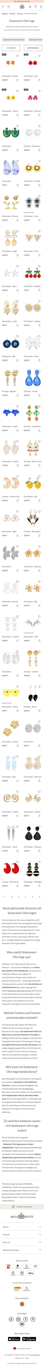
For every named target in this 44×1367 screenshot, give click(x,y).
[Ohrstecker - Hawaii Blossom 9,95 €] (11, 734)
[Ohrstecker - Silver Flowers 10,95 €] (33, 348)
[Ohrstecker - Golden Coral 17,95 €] (11, 454)
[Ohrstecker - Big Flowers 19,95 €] (11, 348)
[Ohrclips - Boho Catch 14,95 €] (33, 454)
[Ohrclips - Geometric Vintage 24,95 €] (33, 419)
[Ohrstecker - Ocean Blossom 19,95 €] (11, 419)
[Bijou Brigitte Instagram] (18, 1319)
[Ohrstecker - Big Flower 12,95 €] (33, 594)
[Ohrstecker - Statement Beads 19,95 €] (11, 138)
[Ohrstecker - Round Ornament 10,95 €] (11, 594)
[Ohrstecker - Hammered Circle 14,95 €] (11, 664)
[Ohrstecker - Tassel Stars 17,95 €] (11, 839)
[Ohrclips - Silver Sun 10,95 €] (33, 138)
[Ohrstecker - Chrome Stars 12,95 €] (11, 629)
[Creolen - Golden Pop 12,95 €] (11, 489)
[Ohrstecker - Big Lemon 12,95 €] (33, 489)
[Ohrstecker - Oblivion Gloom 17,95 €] (33, 839)
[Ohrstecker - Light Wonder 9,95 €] (11, 524)
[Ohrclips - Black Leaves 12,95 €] (33, 699)
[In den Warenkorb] (17, 80)
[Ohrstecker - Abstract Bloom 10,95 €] (33, 769)
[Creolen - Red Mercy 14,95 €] (11, 874)
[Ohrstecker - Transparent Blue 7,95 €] (11, 173)
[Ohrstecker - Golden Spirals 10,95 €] (11, 804)
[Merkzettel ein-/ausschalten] (17, 56)
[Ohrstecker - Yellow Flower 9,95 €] (11, 699)
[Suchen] (8, 6)
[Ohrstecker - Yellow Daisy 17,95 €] (11, 103)
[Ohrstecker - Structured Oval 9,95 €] (33, 734)
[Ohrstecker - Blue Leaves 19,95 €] (11, 769)
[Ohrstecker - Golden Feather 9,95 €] (33, 804)
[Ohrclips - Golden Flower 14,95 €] (33, 664)
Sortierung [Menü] (33, 48)
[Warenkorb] (41, 6)
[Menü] (11, 48)
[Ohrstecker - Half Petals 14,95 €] (33, 629)
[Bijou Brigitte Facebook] (25, 1319)
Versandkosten (35, 1355)
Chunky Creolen (14, 1048)
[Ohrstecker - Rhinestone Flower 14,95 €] (11, 559)
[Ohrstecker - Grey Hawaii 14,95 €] (33, 208)
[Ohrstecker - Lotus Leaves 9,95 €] (11, 314)
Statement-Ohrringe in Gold (19, 990)
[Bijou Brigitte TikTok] (11, 1319)
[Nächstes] (39, 897)
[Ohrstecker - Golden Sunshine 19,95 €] (33, 173)
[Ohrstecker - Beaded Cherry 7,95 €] (33, 278)
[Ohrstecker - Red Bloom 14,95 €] (33, 68)
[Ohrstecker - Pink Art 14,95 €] (33, 103)
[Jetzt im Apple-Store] (14, 1339)
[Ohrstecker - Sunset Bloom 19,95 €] (11, 68)
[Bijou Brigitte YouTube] (22, 1324)
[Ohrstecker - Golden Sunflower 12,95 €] (33, 314)
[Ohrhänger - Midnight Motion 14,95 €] (33, 874)
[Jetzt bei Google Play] (29, 1339)
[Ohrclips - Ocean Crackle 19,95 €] (33, 384)
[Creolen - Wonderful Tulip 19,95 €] (33, 524)
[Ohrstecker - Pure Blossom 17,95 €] (33, 243)
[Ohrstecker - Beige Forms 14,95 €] (11, 243)
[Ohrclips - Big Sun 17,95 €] (11, 384)
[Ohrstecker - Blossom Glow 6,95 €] (33, 559)
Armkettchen (28, 1089)
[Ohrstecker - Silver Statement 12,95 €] (11, 278)
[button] (30, 6)
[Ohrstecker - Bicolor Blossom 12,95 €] (11, 208)
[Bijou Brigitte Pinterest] (32, 1319)
